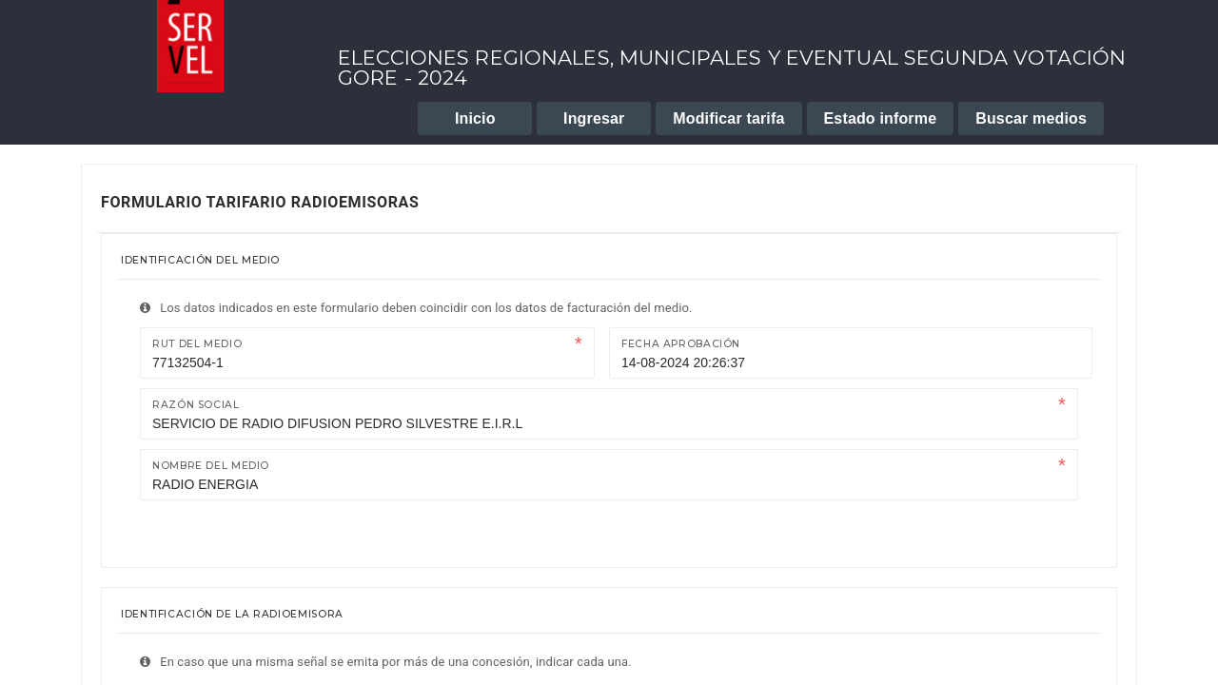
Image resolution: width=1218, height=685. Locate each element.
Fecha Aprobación (680, 344)
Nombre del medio (210, 466)
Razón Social (196, 405)
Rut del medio (197, 344)
